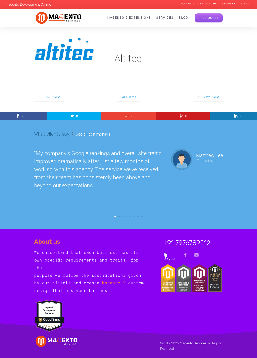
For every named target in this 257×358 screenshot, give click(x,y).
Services (229, 3)
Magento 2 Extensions (199, 3)
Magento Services (193, 343)
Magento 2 (113, 283)
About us (47, 241)
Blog (183, 17)
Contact (246, 3)
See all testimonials (93, 134)
